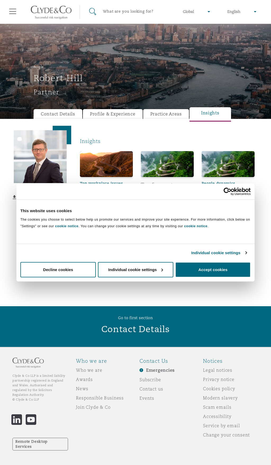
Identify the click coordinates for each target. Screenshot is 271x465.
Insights (210, 113)
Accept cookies (212, 269)
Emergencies (160, 370)
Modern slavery (220, 398)
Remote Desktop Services (31, 444)
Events (146, 398)
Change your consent (226, 435)
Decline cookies (58, 269)
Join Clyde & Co (93, 407)
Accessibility (217, 416)
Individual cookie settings (216, 252)
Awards (84, 379)
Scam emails (217, 407)
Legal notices (217, 370)
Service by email (221, 425)
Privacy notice (218, 379)
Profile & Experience (113, 114)
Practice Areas (166, 114)
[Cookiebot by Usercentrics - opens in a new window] (227, 192)
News (82, 388)
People (39, 67)
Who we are (89, 370)
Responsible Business (100, 398)
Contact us (151, 389)
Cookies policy (219, 388)
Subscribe (150, 379)
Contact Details (58, 114)
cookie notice (66, 226)
